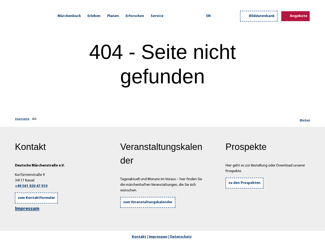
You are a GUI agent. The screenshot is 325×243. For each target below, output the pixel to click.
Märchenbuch (69, 16)
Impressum (27, 208)
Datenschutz (181, 237)
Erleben (94, 16)
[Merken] (305, 119)
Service (157, 16)
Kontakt (139, 237)
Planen (113, 16)
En (208, 16)
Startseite (22, 119)
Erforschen (135, 16)
